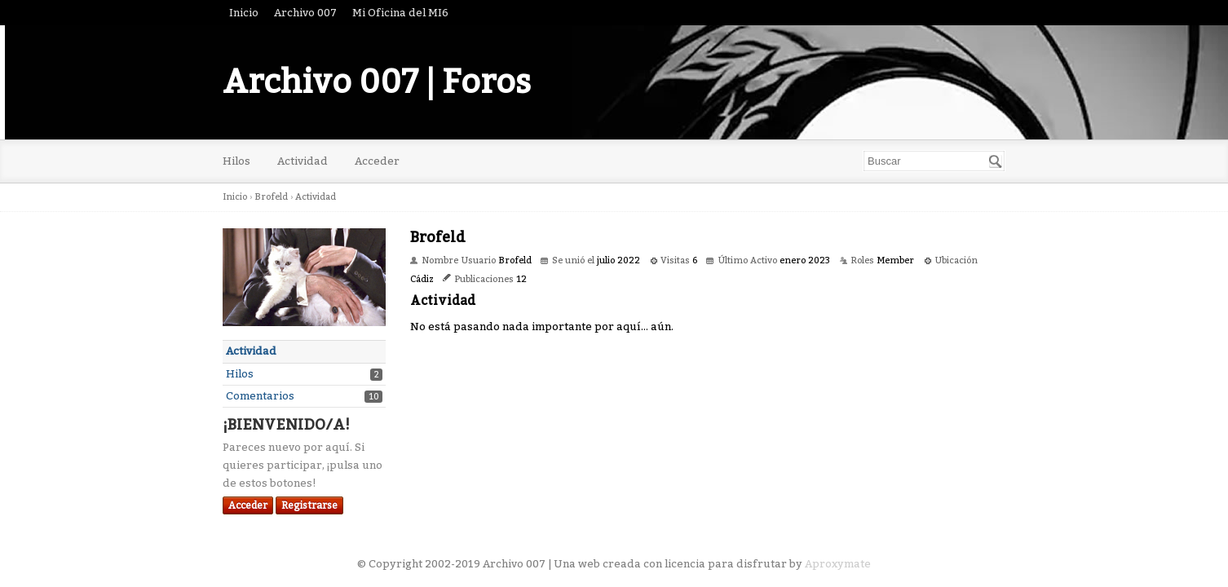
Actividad (302, 161)
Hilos (236, 161)
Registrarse (309, 505)
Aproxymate (838, 564)
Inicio (243, 13)
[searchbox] (934, 161)
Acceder (377, 161)
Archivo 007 (305, 13)
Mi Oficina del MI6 (400, 13)
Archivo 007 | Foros (377, 82)
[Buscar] (995, 161)
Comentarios (260, 396)
